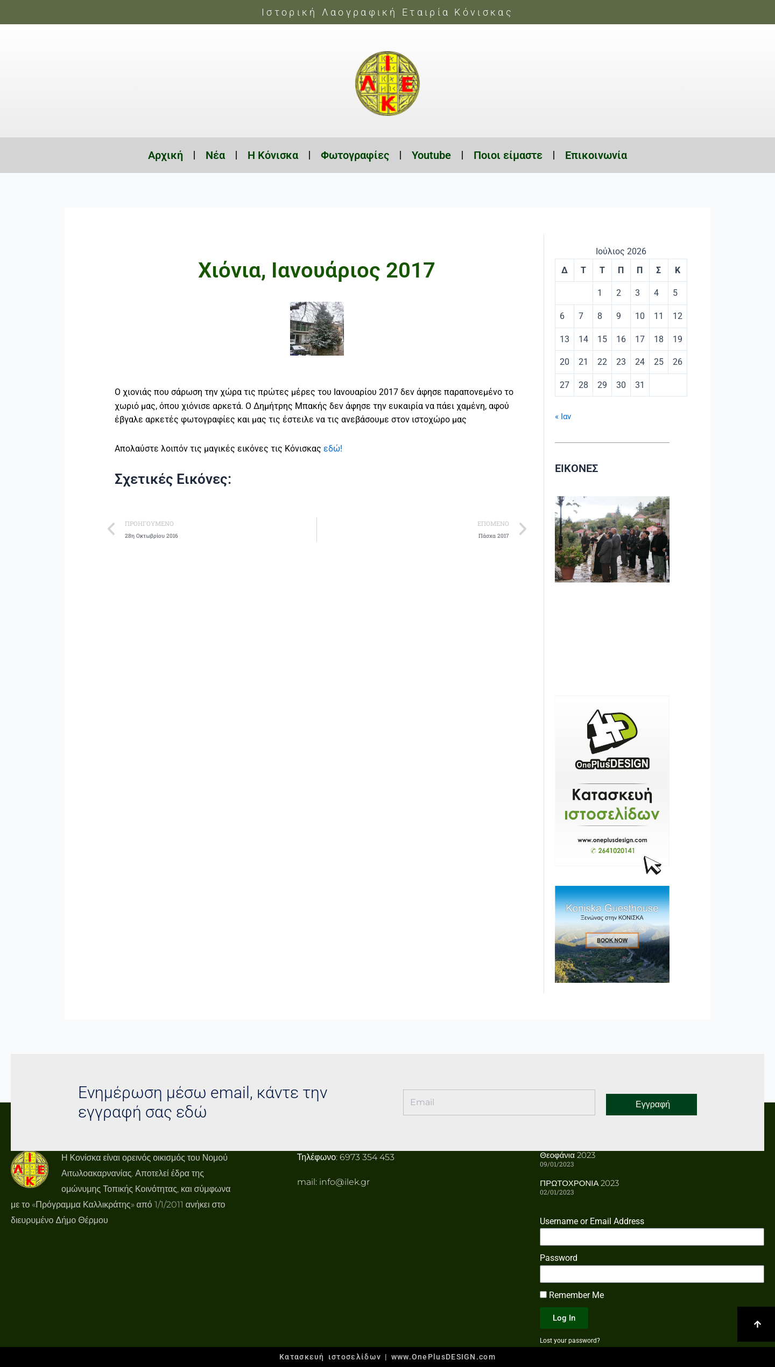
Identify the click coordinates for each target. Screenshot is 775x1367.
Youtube (431, 155)
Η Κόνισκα (273, 155)
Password (558, 1257)
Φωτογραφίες (355, 155)
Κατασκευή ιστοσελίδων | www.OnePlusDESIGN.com (387, 1356)
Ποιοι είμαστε (508, 155)
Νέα (215, 155)
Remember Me (572, 1293)
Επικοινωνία (596, 155)
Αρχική (165, 155)
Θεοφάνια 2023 (566, 1155)
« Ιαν (564, 416)
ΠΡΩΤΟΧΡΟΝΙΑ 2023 (577, 1182)
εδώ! (332, 448)
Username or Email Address (592, 1220)
